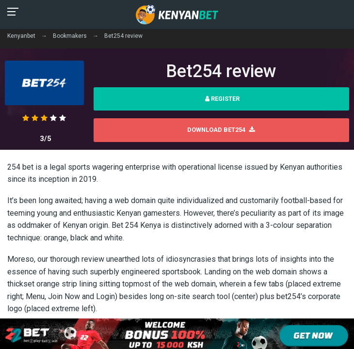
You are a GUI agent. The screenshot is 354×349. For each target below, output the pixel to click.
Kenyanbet (21, 35)
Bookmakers (70, 35)
